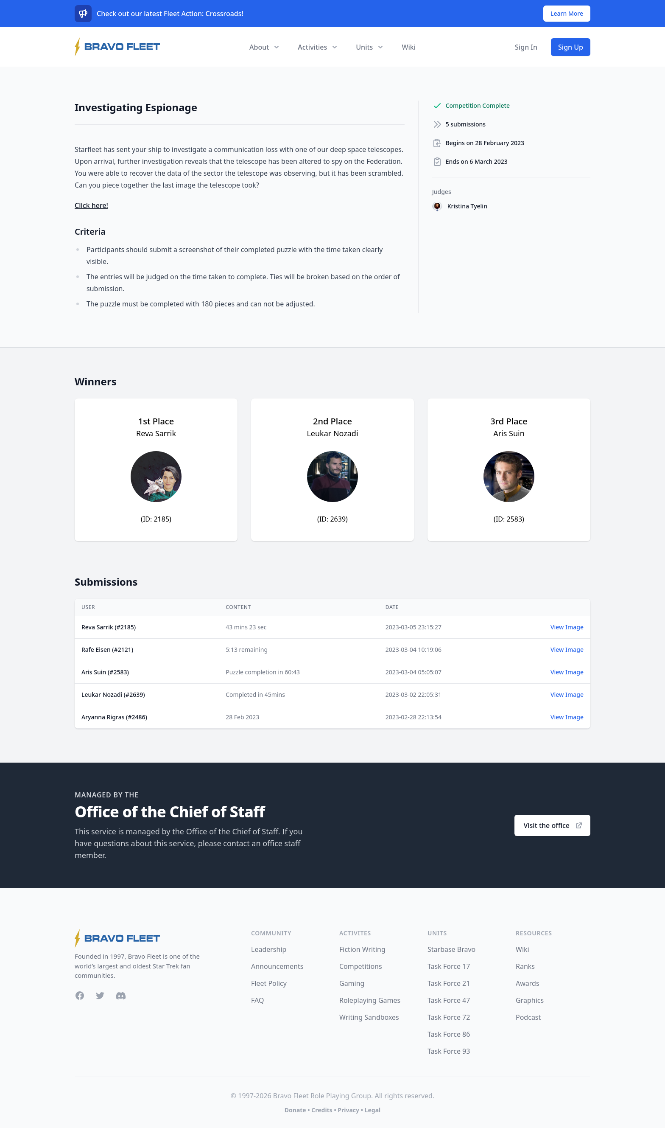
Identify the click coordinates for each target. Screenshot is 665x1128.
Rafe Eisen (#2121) (107, 649)
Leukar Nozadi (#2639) (113, 694)
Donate (295, 1110)
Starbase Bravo (451, 949)
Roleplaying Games (369, 1000)
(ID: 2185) (156, 519)
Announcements (277, 966)
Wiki (409, 47)
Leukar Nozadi (332, 433)
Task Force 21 (449, 983)
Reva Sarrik (156, 433)
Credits (321, 1110)
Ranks (525, 966)
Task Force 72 (449, 1017)
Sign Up (570, 47)
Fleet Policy (269, 983)
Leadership (268, 949)
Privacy (348, 1110)
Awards (527, 983)
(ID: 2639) (332, 519)
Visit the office (553, 825)
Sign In (526, 47)
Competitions (360, 966)
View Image (567, 627)
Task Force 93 (449, 1051)
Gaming (351, 983)
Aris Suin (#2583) (105, 672)
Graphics (530, 1000)
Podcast (528, 1017)
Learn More (566, 13)
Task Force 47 (449, 1000)
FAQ (257, 1000)
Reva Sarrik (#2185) (108, 627)
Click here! (91, 205)
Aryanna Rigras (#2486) (114, 717)
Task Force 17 (449, 966)
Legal (373, 1110)
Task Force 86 (449, 1034)
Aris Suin (509, 433)
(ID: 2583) (509, 519)
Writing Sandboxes (369, 1017)
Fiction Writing (362, 949)
